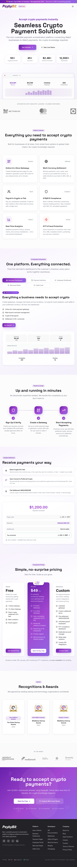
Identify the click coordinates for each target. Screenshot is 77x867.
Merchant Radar (14, 285)
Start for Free (24, 801)
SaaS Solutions (68, 837)
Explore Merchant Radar (49, 801)
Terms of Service (68, 846)
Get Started (27, 47)
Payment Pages (38, 839)
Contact (65, 843)
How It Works (37, 830)
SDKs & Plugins (53, 839)
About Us (66, 830)
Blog (64, 833)
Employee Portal (38, 842)
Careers (65, 840)
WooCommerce (53, 842)
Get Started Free (13, 651)
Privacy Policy (67, 850)
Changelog (51, 849)
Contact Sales (63, 651)
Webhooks (51, 836)
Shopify (50, 845)
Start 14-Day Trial (38, 651)
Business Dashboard (14, 280)
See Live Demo (48, 47)
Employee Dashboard (63, 280)
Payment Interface (38, 280)
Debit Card (38, 285)
